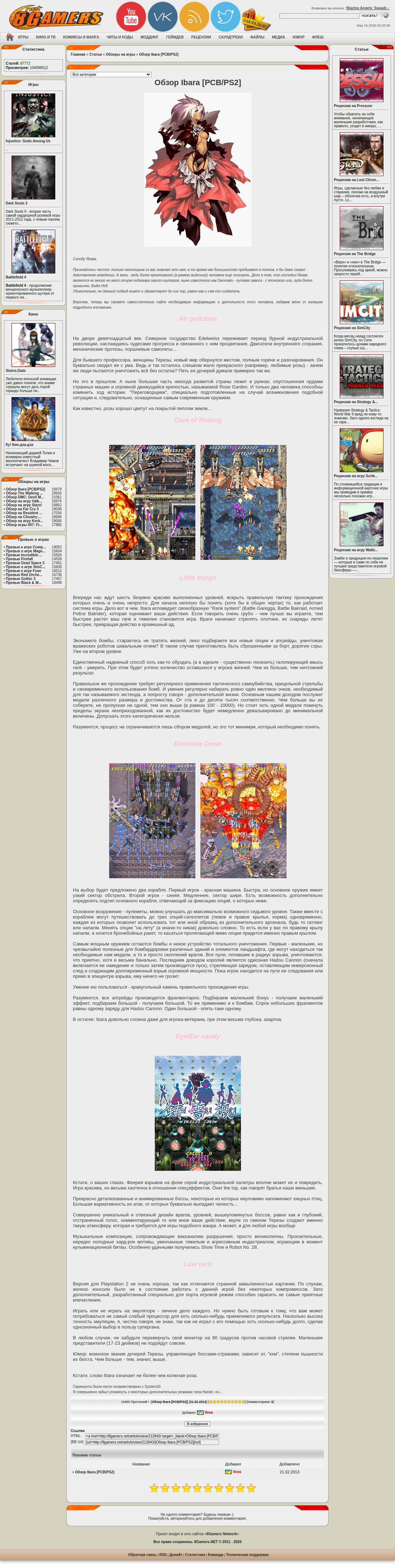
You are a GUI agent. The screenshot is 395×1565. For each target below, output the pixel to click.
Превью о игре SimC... (25, 567)
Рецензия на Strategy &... (356, 402)
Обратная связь (142, 1555)
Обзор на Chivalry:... (23, 517)
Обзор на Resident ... (24, 513)
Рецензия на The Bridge (355, 254)
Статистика (195, 1555)
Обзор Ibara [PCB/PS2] (25, 489)
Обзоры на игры (120, 54)
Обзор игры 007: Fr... (24, 525)
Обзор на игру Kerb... (24, 521)
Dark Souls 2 (17, 203)
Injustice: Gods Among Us (28, 141)
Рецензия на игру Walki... (356, 550)
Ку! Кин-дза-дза (19, 445)
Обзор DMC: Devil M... (25, 497)
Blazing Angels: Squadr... (368, 8)
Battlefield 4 (16, 277)
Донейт (175, 1555)
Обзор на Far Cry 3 (22, 509)
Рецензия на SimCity (352, 328)
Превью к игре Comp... (26, 547)
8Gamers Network (221, 1534)
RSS (163, 1555)
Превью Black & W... (23, 583)
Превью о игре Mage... (25, 551)
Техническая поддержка (247, 1555)
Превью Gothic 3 (20, 579)
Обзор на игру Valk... (24, 501)
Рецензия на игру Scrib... (356, 476)
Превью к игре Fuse (23, 571)
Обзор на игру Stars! (24, 505)
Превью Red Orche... (24, 575)
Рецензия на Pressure (353, 106)
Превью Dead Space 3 (25, 563)
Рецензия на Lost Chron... (356, 180)
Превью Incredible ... (24, 555)
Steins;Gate (16, 371)
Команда (215, 1555)
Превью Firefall (19, 559)
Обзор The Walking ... (24, 493)
